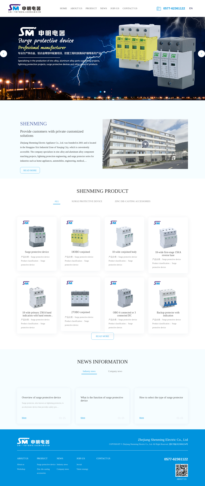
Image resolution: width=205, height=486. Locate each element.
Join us (114, 8)
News (103, 8)
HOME (63, 8)
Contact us (130, 8)
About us (76, 8)
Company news (63, 469)
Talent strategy (82, 469)
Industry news (62, 464)
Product (91, 8)
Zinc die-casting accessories (132, 204)
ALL (57, 204)
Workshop (21, 469)
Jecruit (79, 464)
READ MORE (102, 340)
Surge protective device (87, 204)
